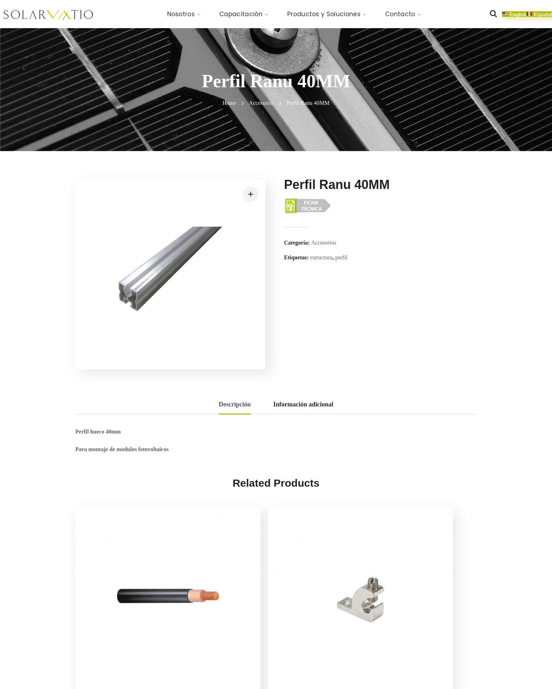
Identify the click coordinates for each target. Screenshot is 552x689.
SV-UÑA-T (204, 611)
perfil (341, 257)
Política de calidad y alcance (264, 668)
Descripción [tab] (235, 404)
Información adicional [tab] (303, 404)
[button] (493, 14)
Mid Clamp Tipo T (318, 611)
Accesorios (261, 103)
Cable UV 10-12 (109, 611)
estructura (321, 257)
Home (229, 103)
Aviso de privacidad (155, 668)
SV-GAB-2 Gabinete (424, 611)
